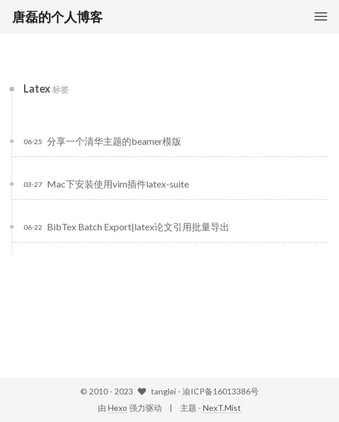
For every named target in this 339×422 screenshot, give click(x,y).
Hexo (117, 408)
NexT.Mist (222, 408)
